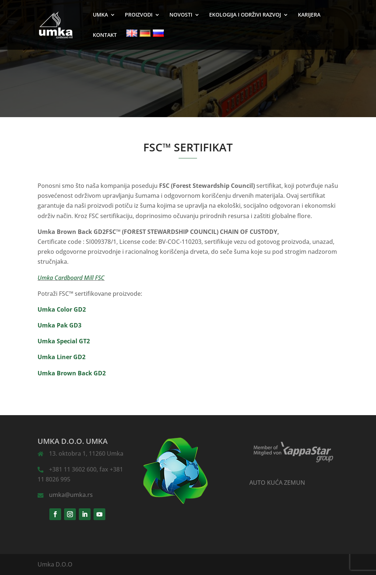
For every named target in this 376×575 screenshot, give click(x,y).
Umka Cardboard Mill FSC (71, 278)
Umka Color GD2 (62, 309)
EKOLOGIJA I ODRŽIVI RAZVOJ (245, 15)
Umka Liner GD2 (61, 357)
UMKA (100, 15)
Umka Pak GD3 (59, 325)
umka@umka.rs (71, 495)
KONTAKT (105, 35)
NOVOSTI (180, 15)
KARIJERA (309, 15)
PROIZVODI (138, 15)
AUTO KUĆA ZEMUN (277, 482)
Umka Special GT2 (64, 341)
